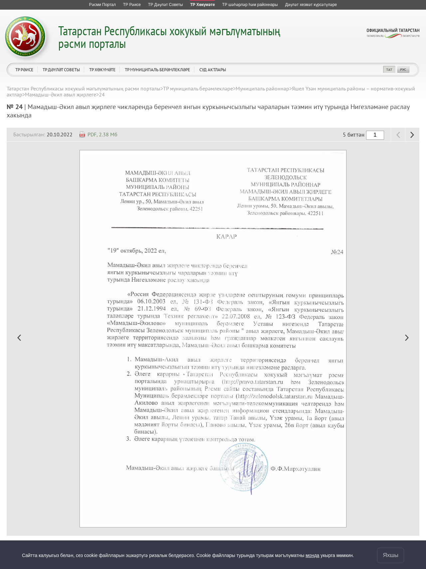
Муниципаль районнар (262, 88)
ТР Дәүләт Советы (61, 69)
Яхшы (390, 555)
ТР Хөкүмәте (102, 69)
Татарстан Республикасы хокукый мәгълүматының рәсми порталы (169, 36)
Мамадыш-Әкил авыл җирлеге (60, 94)
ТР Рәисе (24, 69)
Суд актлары (212, 69)
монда (312, 555)
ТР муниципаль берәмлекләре (157, 69)
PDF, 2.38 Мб (102, 134)
